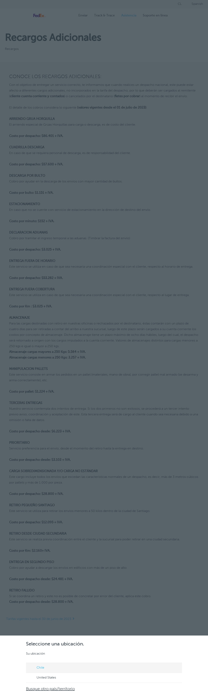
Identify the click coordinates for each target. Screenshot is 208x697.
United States (42, 678)
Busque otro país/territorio (50, 689)
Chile (36, 668)
